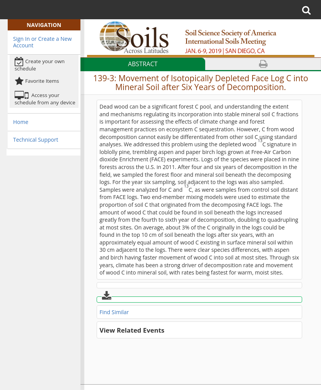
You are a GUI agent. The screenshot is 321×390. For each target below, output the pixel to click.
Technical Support (35, 139)
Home (20, 122)
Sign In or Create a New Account (42, 42)
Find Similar (114, 312)
